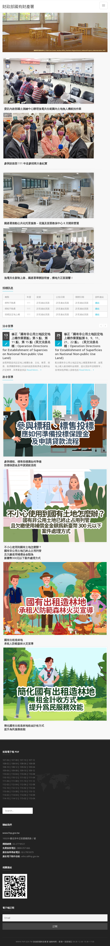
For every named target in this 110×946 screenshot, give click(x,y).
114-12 (14, 798)
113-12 (31, 791)
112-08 (31, 784)
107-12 (31, 759)
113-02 (23, 787)
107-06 (5, 759)
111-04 (31, 777)
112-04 (14, 784)
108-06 (23, 763)
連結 (97, 302)
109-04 (31, 766)
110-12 (14, 777)
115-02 (23, 798)
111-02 (23, 777)
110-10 (5, 777)
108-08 (31, 763)
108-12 (14, 766)
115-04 (31, 798)
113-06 (5, 791)
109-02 (23, 766)
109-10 (23, 770)
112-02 (5, 784)
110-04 (14, 773)
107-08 (14, 759)
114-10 (5, 798)
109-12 (31, 770)
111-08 (14, 780)
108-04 (14, 763)
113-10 (23, 791)
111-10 (23, 780)
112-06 (23, 784)
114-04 (14, 794)
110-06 (23, 773)
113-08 (14, 791)
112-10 (5, 787)
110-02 (5, 773)
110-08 (31, 773)
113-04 (31, 787)
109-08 (14, 770)
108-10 (5, 766)
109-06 (5, 770)
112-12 (14, 787)
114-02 (5, 794)
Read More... (35, 369)
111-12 (31, 780)
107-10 (23, 759)
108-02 (5, 763)
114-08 (31, 794)
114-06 (23, 794)
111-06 (5, 780)
